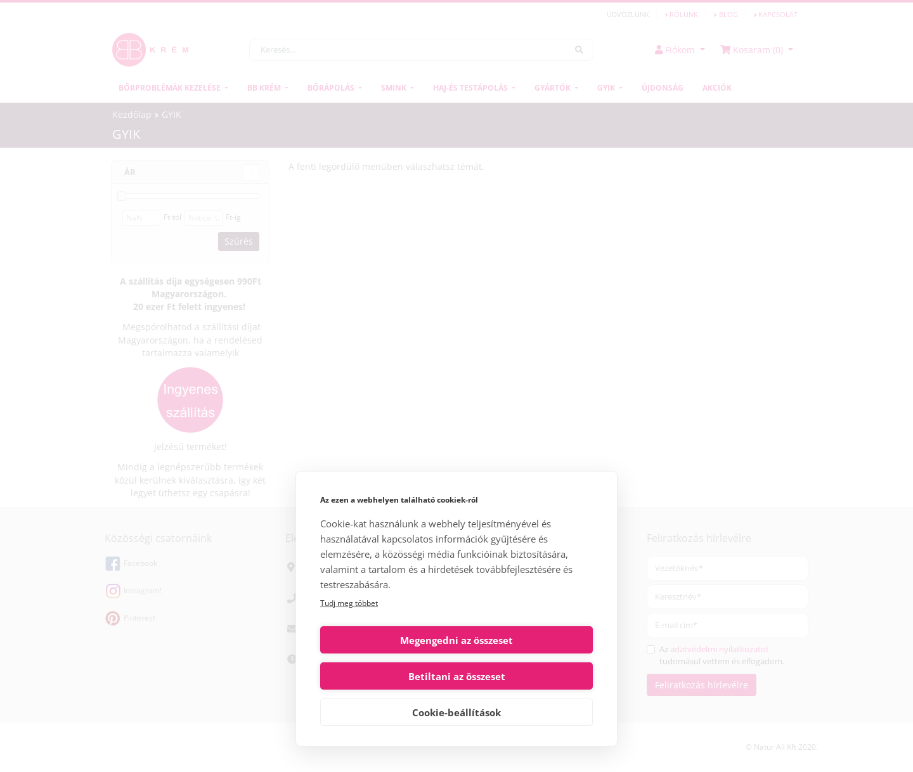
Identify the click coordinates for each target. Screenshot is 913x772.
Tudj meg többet (349, 639)
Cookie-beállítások (456, 712)
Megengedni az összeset (386, 676)
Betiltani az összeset (527, 676)
